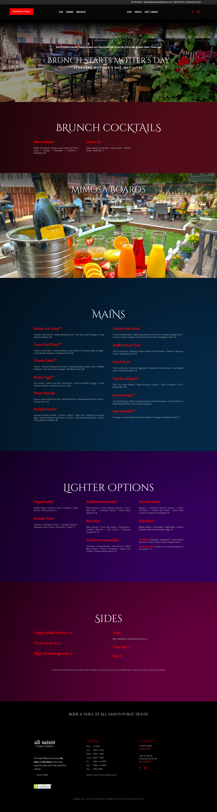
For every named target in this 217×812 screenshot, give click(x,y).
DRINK (69, 12)
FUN (129, 12)
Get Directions (145, 762)
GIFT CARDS (151, 12)
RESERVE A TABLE (21, 11)
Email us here (145, 749)
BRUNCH (81, 12)
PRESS (138, 12)
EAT (61, 12)
